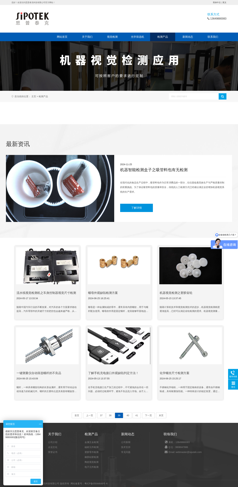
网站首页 (62, 36)
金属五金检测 (53, 113)
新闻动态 (187, 36)
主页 (33, 96)
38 (110, 415)
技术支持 (125, 447)
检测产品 (162, 36)
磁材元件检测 (80, 113)
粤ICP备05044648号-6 (96, 483)
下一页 (148, 415)
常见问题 (125, 452)
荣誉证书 (52, 452)
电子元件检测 (184, 113)
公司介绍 (52, 442)
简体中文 (217, 2)
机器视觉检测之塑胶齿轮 (176, 293)
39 (119, 415)
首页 (77, 415)
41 (136, 415)
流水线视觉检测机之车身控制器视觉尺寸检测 (46, 293)
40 (128, 415)
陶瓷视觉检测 (158, 113)
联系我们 (213, 36)
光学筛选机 (137, 36)
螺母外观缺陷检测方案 (103, 293)
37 (101, 415)
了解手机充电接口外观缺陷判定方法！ (113, 373)
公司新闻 (125, 442)
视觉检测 (112, 36)
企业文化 (52, 447)
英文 (224, 2)
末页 (161, 415)
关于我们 (87, 36)
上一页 (89, 415)
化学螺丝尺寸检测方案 (174, 373)
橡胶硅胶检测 (132, 113)
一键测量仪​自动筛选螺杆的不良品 (39, 373)
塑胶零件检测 (106, 113)
